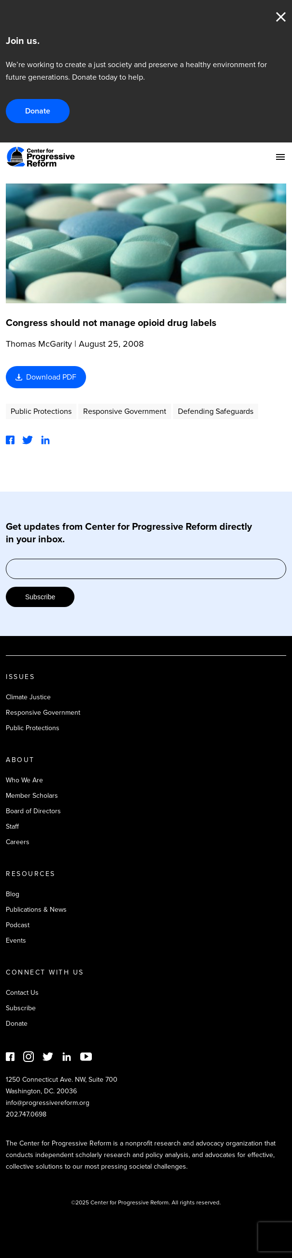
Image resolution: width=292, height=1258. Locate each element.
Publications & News (36, 910)
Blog (12, 894)
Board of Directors (33, 811)
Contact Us (22, 993)
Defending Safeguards (215, 411)
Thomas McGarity (39, 344)
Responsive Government (124, 411)
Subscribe (40, 597)
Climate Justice (28, 697)
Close (281, 17)
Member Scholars (32, 796)
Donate (37, 110)
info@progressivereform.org (47, 1103)
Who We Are (24, 780)
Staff (12, 826)
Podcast (17, 925)
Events (16, 940)
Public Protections (41, 411)
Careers (17, 842)
